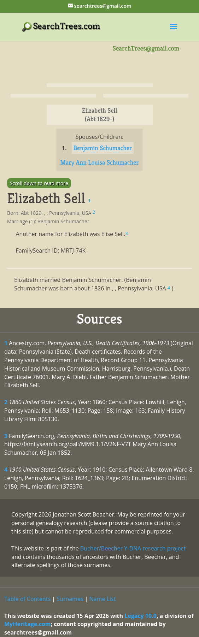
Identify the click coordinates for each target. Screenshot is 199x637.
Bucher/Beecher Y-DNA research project (133, 548)
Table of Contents (27, 599)
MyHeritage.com (27, 624)
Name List (102, 599)
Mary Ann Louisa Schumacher (99, 162)
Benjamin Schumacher (103, 148)
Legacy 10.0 (140, 616)
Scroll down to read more (39, 183)
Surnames (70, 599)
